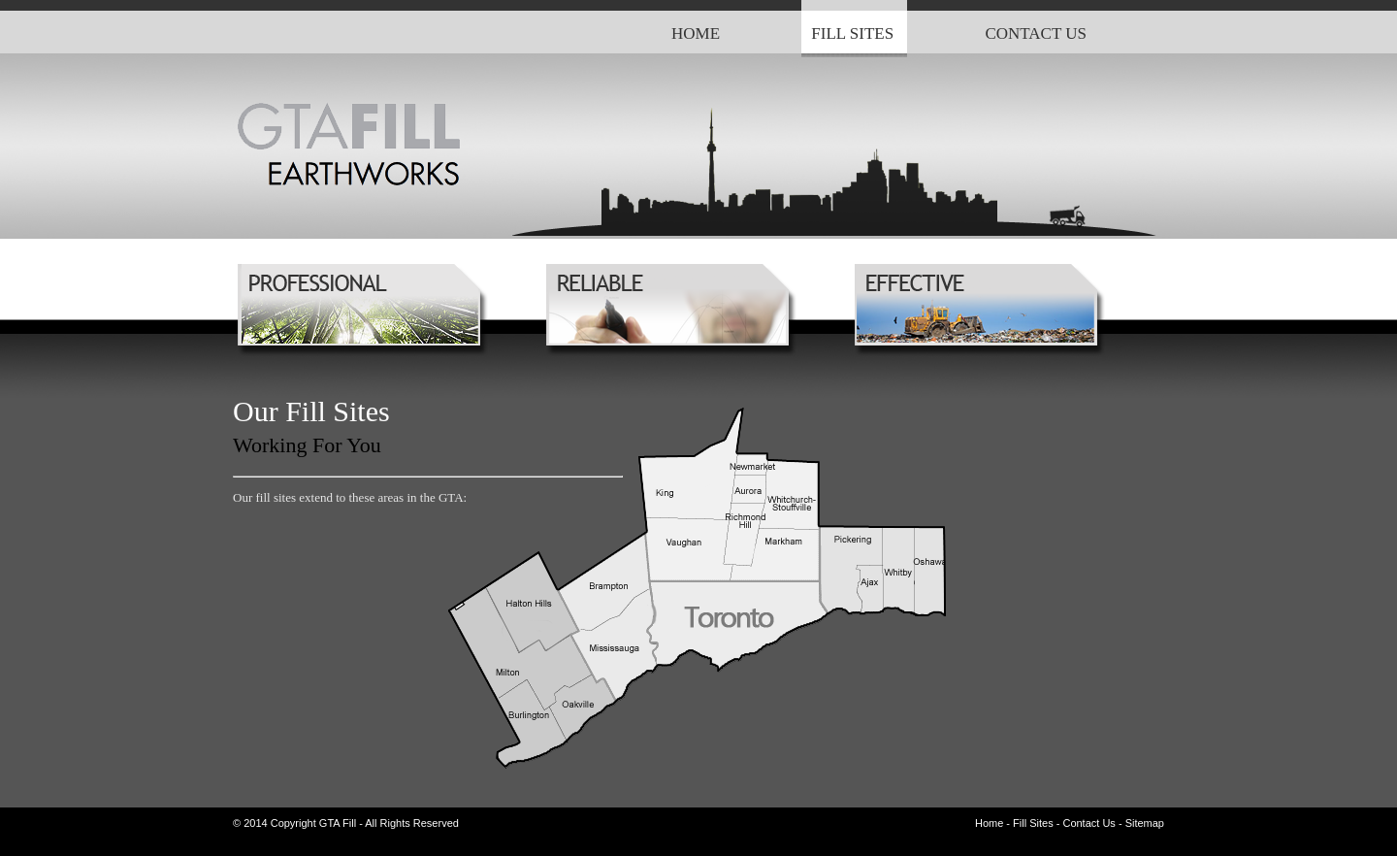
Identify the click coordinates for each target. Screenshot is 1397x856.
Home (989, 823)
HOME (695, 33)
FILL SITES (852, 33)
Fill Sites (1033, 823)
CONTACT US (1036, 33)
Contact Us (1088, 823)
